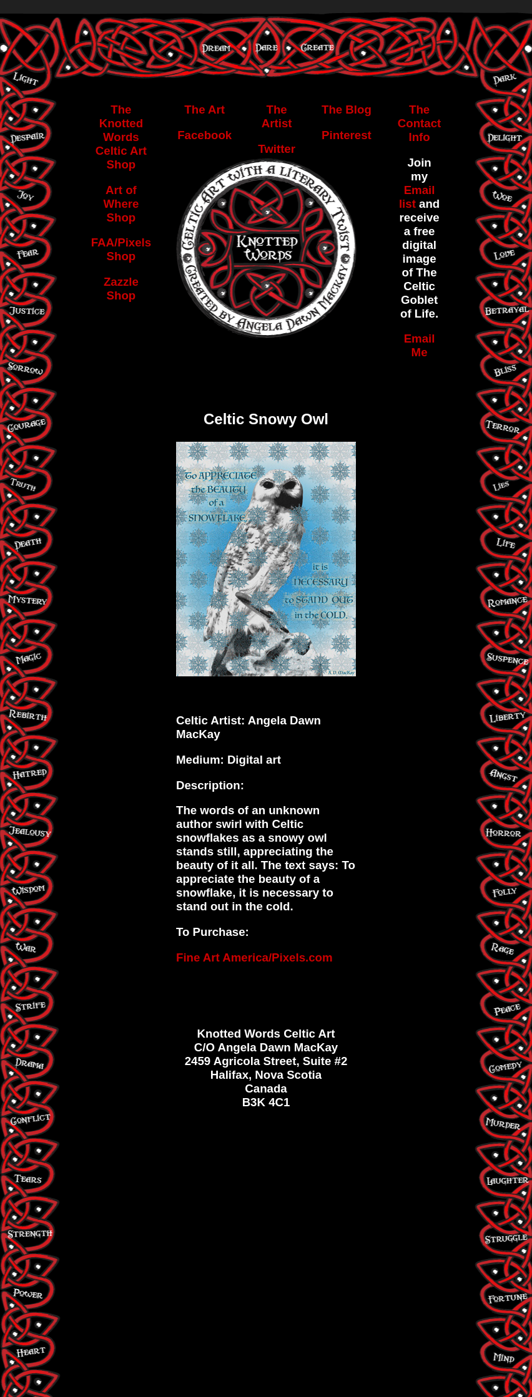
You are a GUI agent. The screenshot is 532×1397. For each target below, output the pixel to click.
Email (419, 190)
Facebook (204, 135)
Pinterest (347, 135)
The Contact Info (419, 123)
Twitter (276, 148)
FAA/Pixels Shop (121, 249)
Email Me (419, 345)
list (409, 203)
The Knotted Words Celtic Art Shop (121, 137)
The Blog (347, 109)
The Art (204, 109)
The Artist (277, 116)
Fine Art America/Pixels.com (254, 957)
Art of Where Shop (121, 203)
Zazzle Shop (121, 288)
